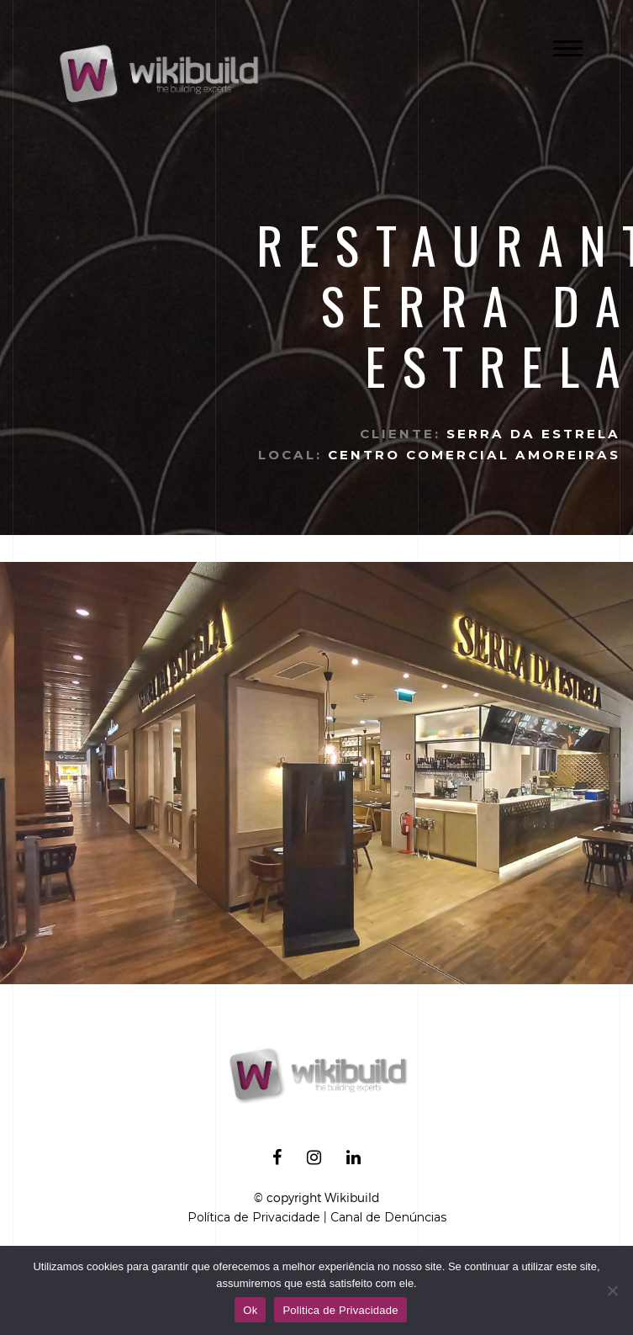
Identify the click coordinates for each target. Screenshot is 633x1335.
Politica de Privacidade (340, 1310)
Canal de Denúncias (388, 1217)
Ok (250, 1310)
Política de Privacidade (253, 1217)
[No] (612, 1290)
